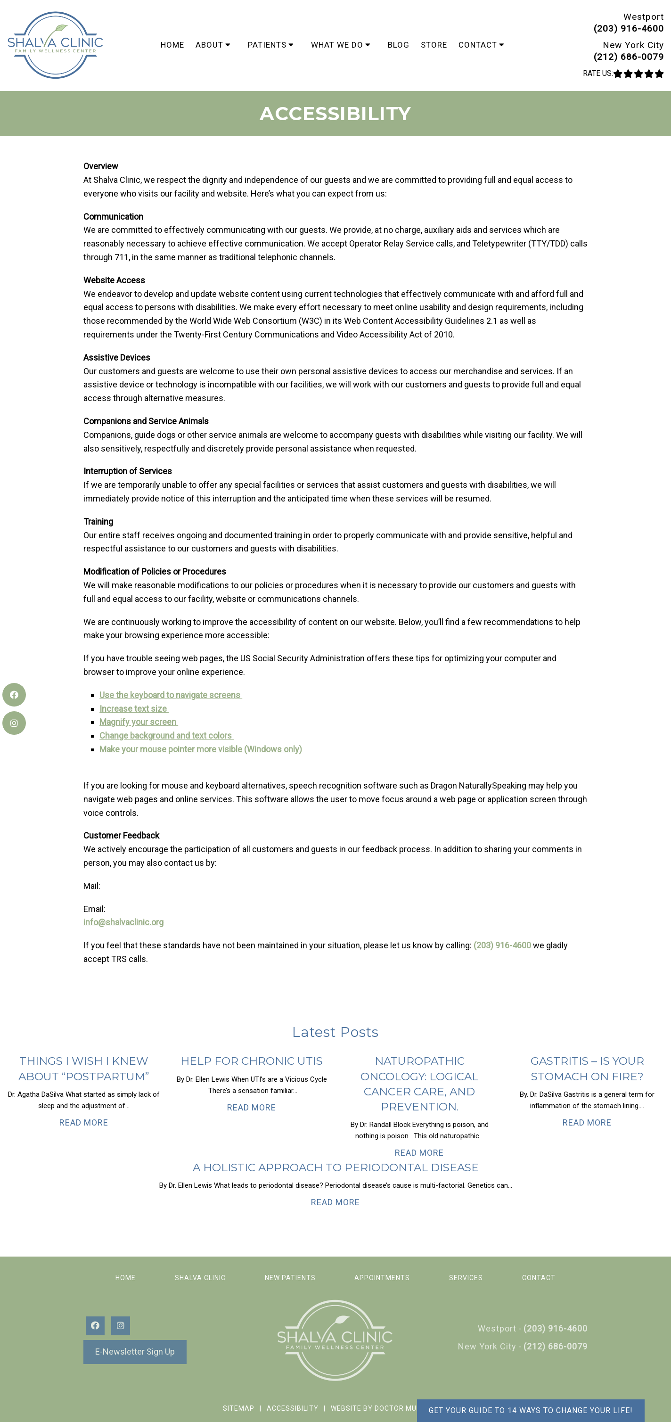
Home (172, 44)
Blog (398, 44)
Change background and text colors (166, 735)
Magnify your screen (138, 722)
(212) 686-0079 (629, 56)
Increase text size (134, 709)
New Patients (290, 1278)
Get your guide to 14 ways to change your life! (531, 1410)
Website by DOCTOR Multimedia (389, 1408)
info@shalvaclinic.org (123, 922)
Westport (643, 16)
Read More (83, 1122)
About (209, 44)
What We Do (337, 44)
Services (466, 1278)
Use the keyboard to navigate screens (170, 695)
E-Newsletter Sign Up (135, 1351)
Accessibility (293, 1408)
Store (434, 44)
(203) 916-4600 (629, 28)
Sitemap (238, 1408)
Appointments (382, 1278)
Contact (477, 44)
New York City (633, 45)
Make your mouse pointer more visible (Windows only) (200, 749)
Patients (267, 44)
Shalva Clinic (200, 1278)
